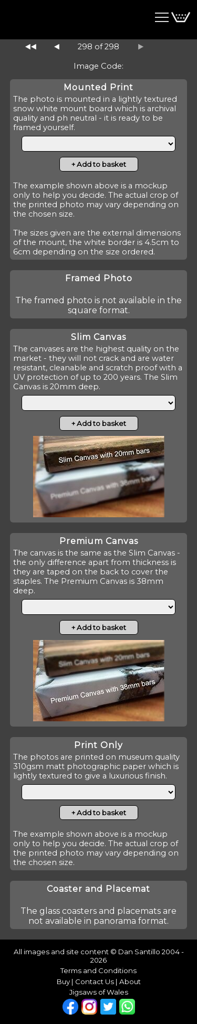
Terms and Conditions (98, 970)
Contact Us (94, 981)
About (130, 981)
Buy (63, 981)
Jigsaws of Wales (98, 992)
